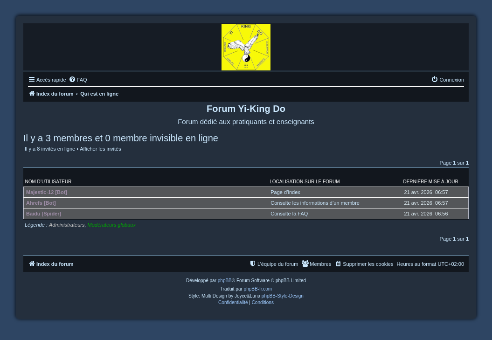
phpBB (225, 280)
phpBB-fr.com (258, 288)
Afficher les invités (100, 149)
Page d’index (285, 192)
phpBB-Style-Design (283, 295)
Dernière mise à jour (430, 181)
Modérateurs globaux (112, 225)
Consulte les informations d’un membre (315, 203)
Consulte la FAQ (289, 213)
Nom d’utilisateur (48, 181)
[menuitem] (78, 79)
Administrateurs (66, 225)
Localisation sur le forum (305, 181)
